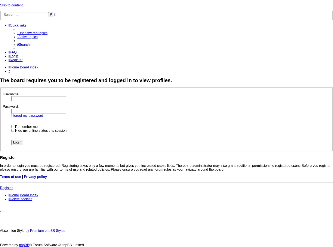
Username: (11, 94)
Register (6, 188)
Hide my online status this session (39, 130)
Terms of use (10, 177)
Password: (11, 106)
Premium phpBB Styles (47, 230)
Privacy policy (35, 177)
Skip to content (11, 5)
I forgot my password (27, 115)
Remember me (24, 127)
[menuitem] (32, 33)
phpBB (24, 245)
